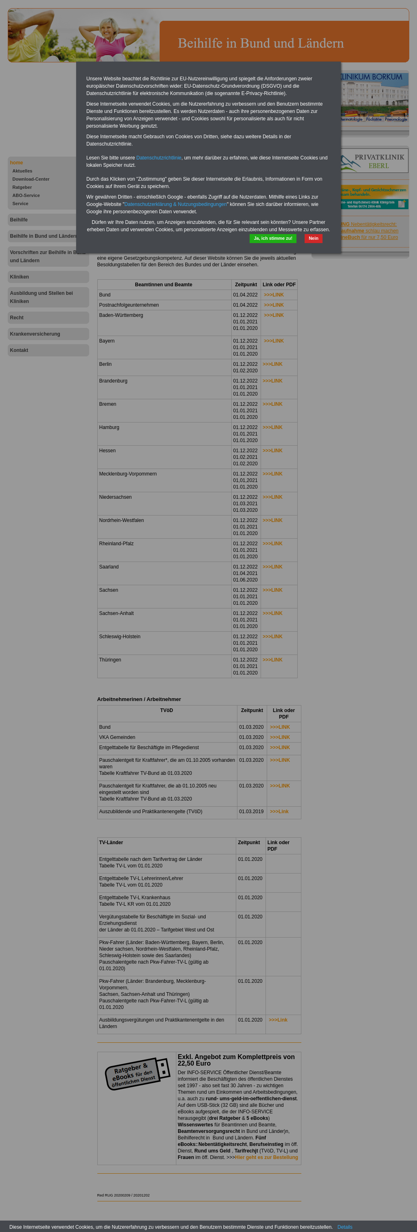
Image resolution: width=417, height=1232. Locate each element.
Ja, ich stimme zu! (273, 238)
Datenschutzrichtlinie (159, 158)
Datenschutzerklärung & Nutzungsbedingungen (175, 204)
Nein (313, 238)
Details (345, 1227)
